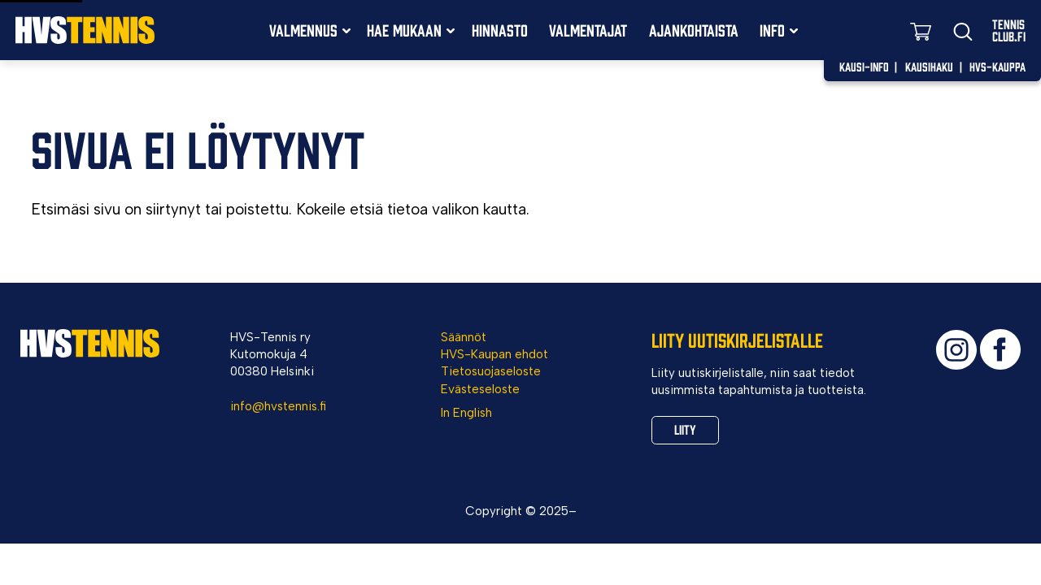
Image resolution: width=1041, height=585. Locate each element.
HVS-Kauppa (997, 66)
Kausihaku (929, 66)
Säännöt (463, 337)
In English (466, 412)
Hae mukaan (404, 29)
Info (772, 29)
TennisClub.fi (1009, 30)
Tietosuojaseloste (491, 371)
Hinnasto (500, 29)
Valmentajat (588, 29)
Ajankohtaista (693, 29)
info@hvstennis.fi (278, 406)
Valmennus (303, 29)
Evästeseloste (480, 389)
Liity (687, 430)
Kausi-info (864, 66)
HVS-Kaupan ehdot (494, 354)
